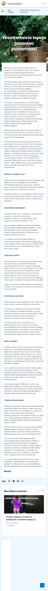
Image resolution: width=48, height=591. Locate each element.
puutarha (12, 302)
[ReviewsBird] (12, 3)
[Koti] (3, 11)
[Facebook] (8, 481)
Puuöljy (34, 196)
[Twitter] (12, 481)
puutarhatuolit (33, 156)
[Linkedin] (17, 481)
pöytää (27, 163)
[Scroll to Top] (42, 585)
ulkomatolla (13, 248)
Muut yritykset (11, 11)
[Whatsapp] (21, 481)
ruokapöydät (36, 241)
